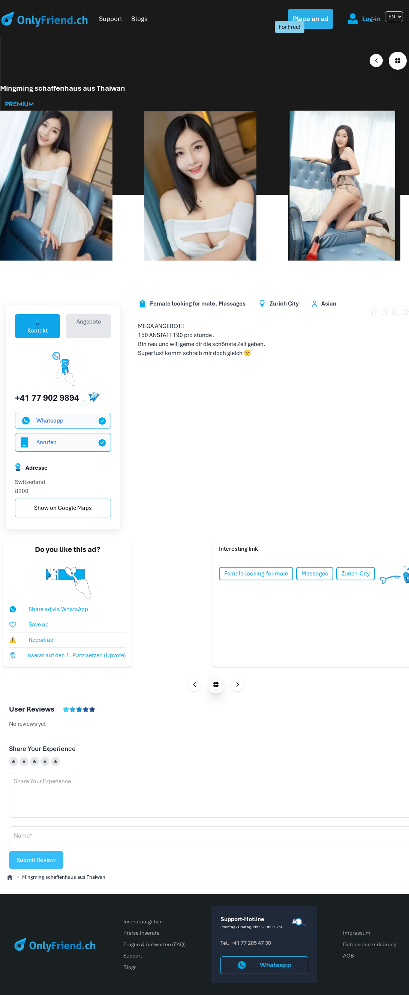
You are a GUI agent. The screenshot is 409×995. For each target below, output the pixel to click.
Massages (314, 573)
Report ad (31, 640)
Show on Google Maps (63, 508)
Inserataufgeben (143, 921)
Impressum (356, 932)
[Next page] (237, 684)
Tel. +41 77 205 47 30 (245, 943)
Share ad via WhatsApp (48, 609)
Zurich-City (356, 573)
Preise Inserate (141, 932)
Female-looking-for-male (256, 573)
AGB (348, 955)
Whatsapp (42, 420)
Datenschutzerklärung (369, 944)
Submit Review (36, 860)
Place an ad (310, 19)
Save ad (29, 624)
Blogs (139, 19)
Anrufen (37, 442)
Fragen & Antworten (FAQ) (154, 944)
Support (110, 19)
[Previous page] (376, 60)
